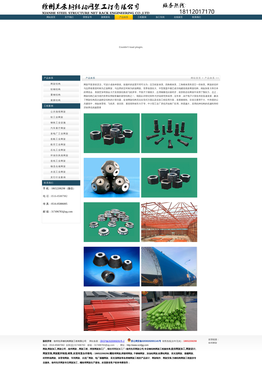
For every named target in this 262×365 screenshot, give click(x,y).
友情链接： (213, 339)
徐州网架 (212, 343)
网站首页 (51, 17)
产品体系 (210, 78)
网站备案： (94, 341)
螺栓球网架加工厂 (116, 349)
